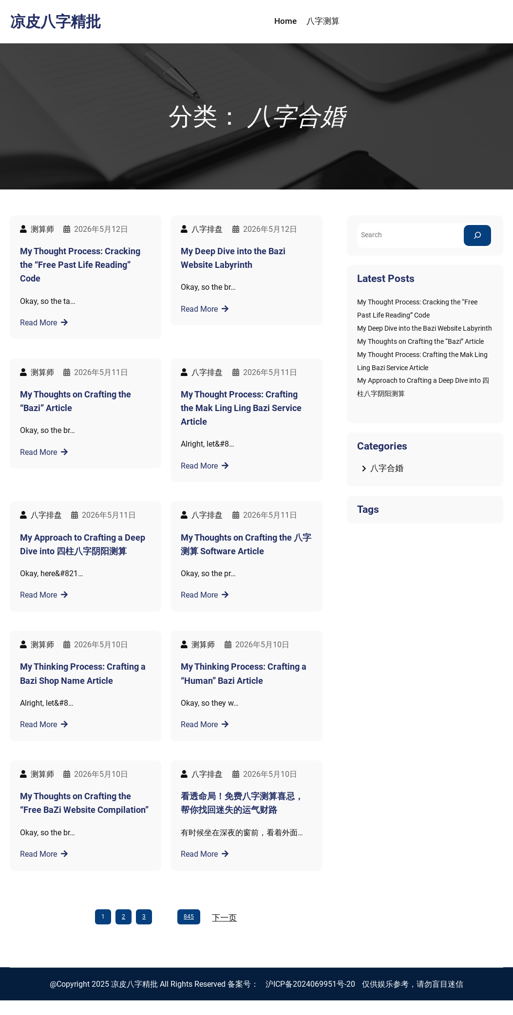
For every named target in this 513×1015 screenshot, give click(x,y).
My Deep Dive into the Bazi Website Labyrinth (233, 258)
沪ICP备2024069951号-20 (310, 984)
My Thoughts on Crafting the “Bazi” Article (75, 401)
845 (189, 916)
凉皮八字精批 (55, 22)
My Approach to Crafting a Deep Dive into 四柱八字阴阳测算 (82, 544)
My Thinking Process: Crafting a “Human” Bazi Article (243, 673)
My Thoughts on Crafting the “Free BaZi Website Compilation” (84, 803)
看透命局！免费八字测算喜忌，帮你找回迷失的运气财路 (242, 803)
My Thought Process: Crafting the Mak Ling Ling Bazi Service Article (241, 408)
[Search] (477, 235)
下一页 (224, 917)
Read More (38, 322)
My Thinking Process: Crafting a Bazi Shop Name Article (83, 673)
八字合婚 (386, 468)
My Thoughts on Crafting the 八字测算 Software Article (246, 544)
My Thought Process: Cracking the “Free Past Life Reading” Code (80, 264)
